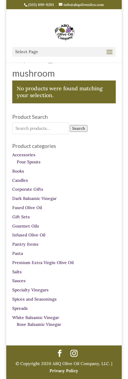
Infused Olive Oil (28, 235)
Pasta (17, 253)
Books (18, 171)
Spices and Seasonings (34, 299)
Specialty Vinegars (30, 290)
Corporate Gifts (27, 189)
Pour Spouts (29, 162)
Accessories (24, 154)
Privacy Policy (64, 370)
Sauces (19, 280)
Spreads (20, 308)
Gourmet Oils (25, 226)
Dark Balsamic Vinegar (34, 198)
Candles (20, 180)
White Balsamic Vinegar (35, 317)
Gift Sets (21, 216)
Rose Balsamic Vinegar (39, 324)
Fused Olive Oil (27, 207)
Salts (17, 271)
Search (78, 128)
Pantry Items (25, 244)
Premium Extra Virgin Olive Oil (43, 262)
